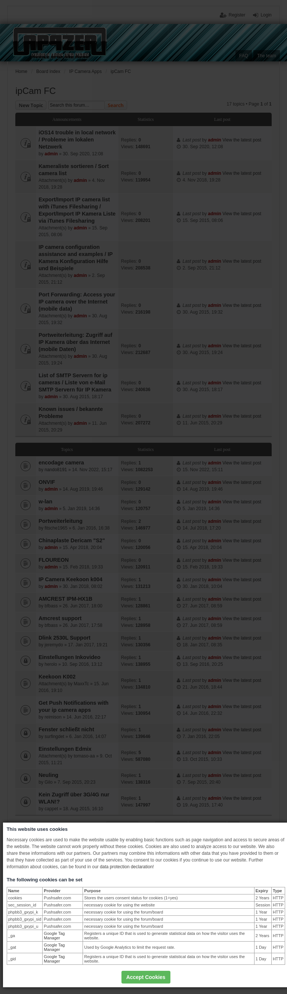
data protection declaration (126, 866)
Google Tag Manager (54, 935)
